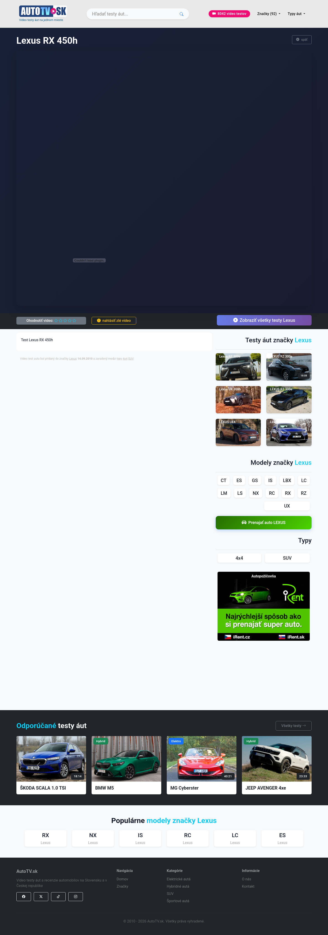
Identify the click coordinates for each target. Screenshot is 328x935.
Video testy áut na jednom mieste (41, 20)
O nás (246, 879)
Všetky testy (293, 726)
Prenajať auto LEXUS (263, 522)
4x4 (125, 358)
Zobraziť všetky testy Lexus (264, 320)
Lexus (73, 358)
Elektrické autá (178, 879)
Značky (122, 886)
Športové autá (178, 901)
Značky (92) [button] (267, 14)
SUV (131, 358)
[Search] (138, 13)
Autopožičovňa (263, 576)
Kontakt (248, 886)
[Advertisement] (130, 374)
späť (302, 39)
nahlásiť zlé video (114, 320)
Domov (122, 879)
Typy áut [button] (295, 14)
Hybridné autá (178, 886)
